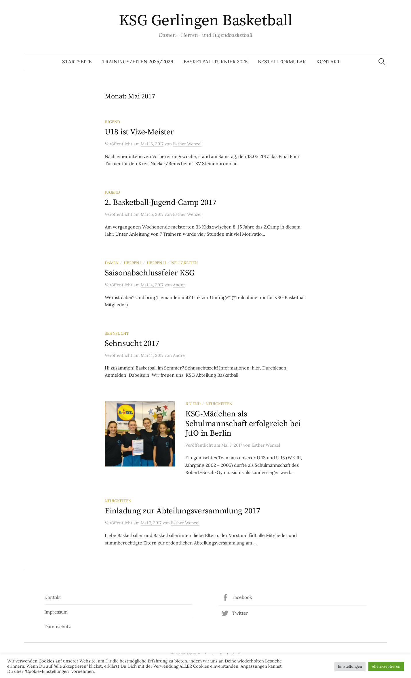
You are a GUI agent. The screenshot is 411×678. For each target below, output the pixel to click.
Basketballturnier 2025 (216, 61)
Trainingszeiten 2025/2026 (137, 61)
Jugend (112, 121)
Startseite (77, 61)
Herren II (156, 262)
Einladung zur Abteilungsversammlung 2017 (182, 511)
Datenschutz (57, 626)
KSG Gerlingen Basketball (205, 21)
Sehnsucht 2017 (132, 343)
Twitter (240, 613)
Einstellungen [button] (350, 666)
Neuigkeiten (184, 262)
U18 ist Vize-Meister (139, 132)
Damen (112, 262)
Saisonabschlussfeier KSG (149, 273)
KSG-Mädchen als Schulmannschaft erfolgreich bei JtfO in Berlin (242, 423)
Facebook (242, 597)
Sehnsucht (117, 333)
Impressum (56, 612)
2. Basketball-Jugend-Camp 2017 (160, 202)
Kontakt (328, 61)
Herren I (133, 262)
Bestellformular (282, 61)
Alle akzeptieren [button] (386, 666)
